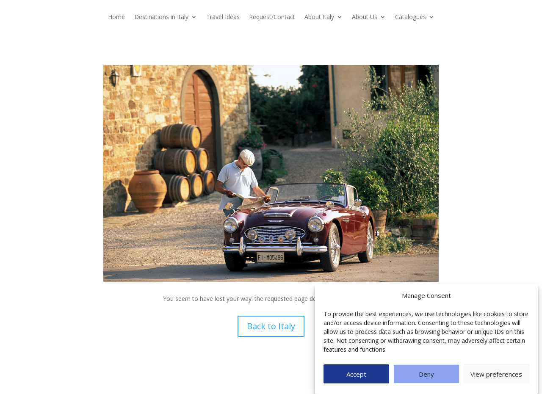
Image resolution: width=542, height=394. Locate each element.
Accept (356, 374)
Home (116, 17)
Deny (426, 374)
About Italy (319, 17)
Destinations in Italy (161, 17)
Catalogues (410, 17)
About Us (364, 17)
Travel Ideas (223, 17)
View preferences (496, 374)
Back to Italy (271, 326)
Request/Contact (272, 17)
